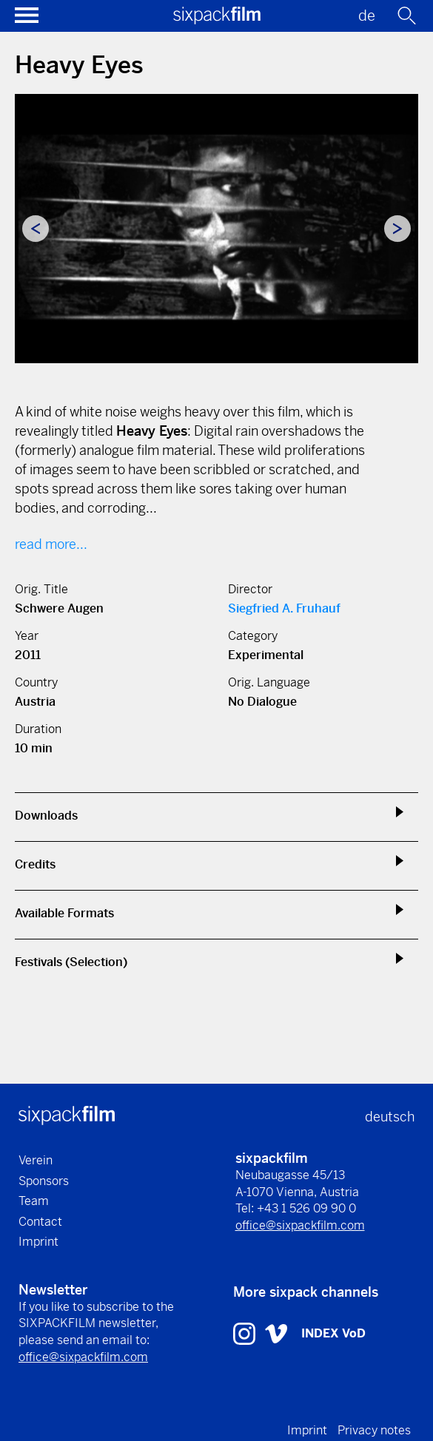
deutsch (389, 1116)
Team (34, 1201)
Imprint (38, 1241)
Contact (40, 1221)
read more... (51, 544)
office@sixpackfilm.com (300, 1225)
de (366, 16)
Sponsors (44, 1181)
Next (397, 228)
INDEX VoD (333, 1333)
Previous (35, 228)
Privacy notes (374, 1430)
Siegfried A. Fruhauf (284, 608)
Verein (36, 1160)
